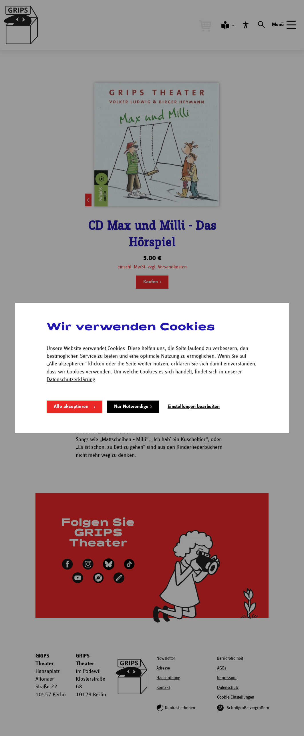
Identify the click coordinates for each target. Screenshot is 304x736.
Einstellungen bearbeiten (194, 407)
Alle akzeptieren (71, 407)
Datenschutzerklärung (71, 380)
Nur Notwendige (131, 407)
